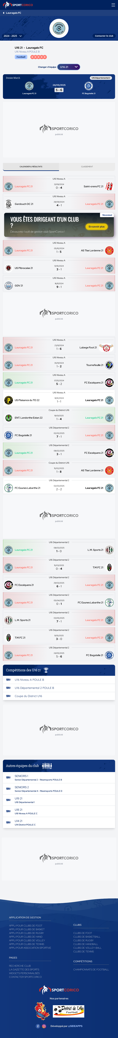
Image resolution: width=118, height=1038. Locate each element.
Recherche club (20, 967)
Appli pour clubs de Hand (25, 938)
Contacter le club (104, 35)
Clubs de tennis (83, 952)
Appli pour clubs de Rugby (26, 934)
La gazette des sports (24, 970)
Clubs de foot (82, 934)
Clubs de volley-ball (87, 949)
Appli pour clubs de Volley (27, 941)
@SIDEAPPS (75, 1027)
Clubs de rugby (83, 941)
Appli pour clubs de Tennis (26, 945)
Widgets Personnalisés (24, 974)
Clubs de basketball (86, 938)
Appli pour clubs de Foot (25, 927)
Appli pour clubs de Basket (27, 930)
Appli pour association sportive (30, 949)
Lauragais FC (13, 12)
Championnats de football (91, 970)
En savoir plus (97, 227)
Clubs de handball (85, 945)
